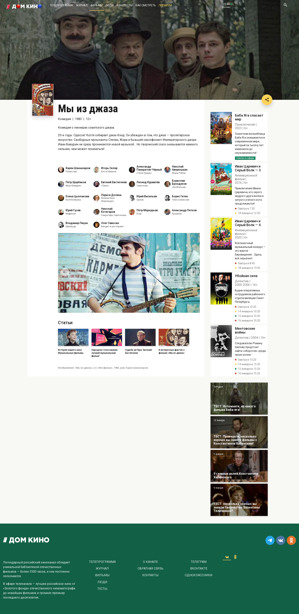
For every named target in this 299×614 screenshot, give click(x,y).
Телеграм (199, 562)
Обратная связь (150, 568)
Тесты (102, 589)
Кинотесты (125, 5)
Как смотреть (146, 5)
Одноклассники (198, 575)
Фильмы (96, 5)
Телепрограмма (61, 5)
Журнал (82, 5)
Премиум (165, 5)
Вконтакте (198, 568)
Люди (109, 5)
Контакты (150, 575)
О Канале (150, 562)
